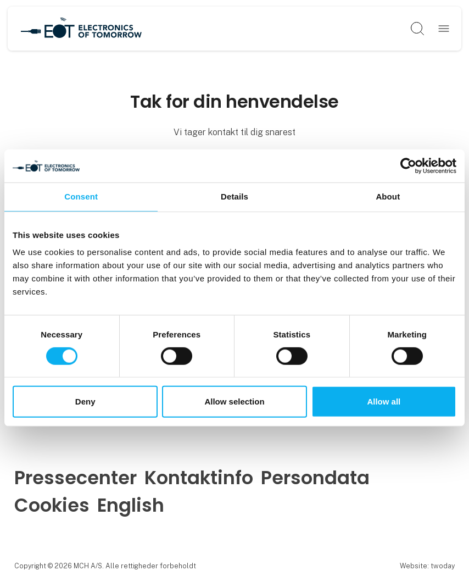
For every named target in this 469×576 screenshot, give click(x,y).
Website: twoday (427, 566)
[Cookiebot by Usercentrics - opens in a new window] (408, 166)
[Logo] (81, 29)
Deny (85, 401)
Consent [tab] (81, 196)
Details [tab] (234, 196)
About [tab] (388, 196)
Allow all (383, 401)
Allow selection (234, 401)
